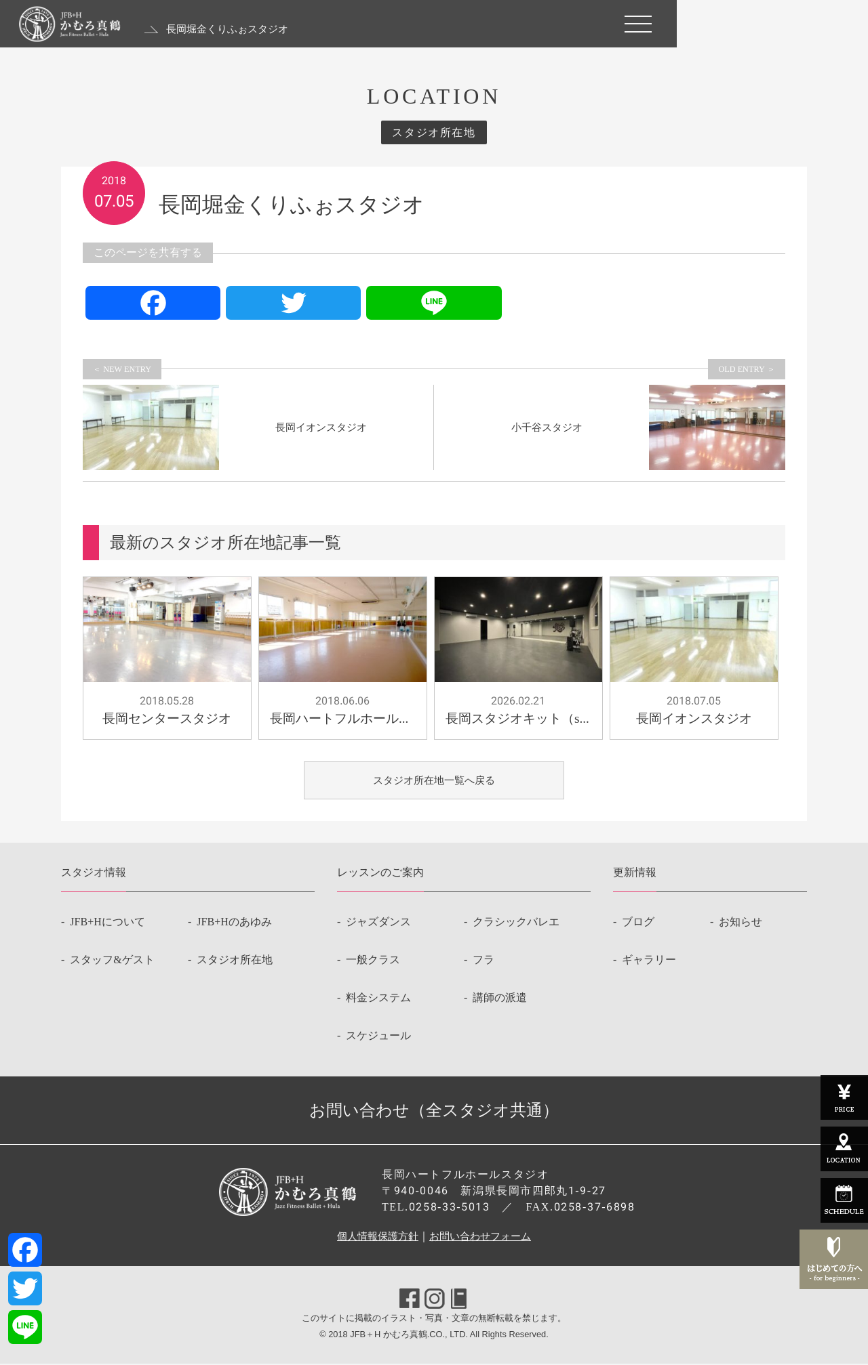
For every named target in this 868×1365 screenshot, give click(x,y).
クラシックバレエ (516, 923)
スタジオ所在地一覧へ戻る (434, 780)
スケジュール (378, 1036)
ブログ (638, 923)
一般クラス (373, 960)
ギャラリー (649, 960)
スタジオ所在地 (235, 960)
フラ (483, 960)
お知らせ (740, 923)
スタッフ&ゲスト (112, 960)
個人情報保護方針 (374, 1237)
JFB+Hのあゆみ (234, 923)
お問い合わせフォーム (483, 1237)
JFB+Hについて (107, 923)
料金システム (378, 998)
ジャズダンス (378, 923)
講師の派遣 (500, 998)
